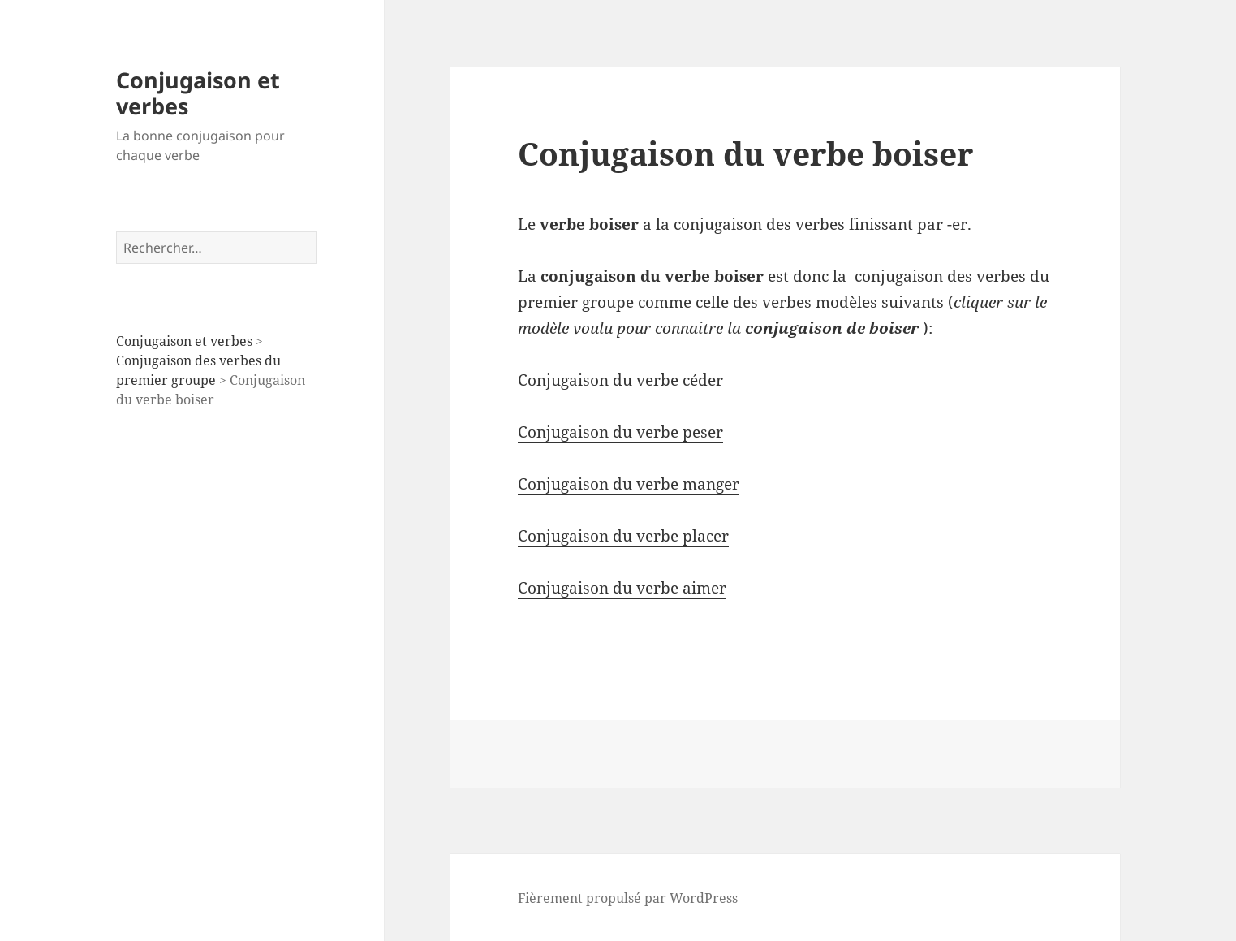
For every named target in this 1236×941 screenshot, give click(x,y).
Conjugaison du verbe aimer (622, 587)
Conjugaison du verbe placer (623, 535)
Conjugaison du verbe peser (620, 431)
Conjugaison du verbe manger (628, 483)
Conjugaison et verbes (198, 93)
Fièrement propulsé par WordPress (628, 898)
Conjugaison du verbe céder (620, 380)
